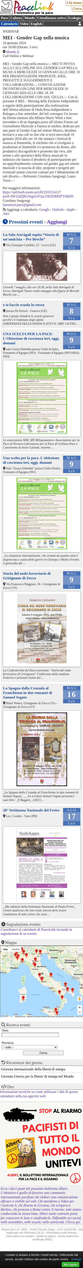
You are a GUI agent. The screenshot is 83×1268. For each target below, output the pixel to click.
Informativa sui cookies (20, 1236)
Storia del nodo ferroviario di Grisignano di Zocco (27, 575)
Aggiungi (57, 222)
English (36, 24)
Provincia (8, 1043)
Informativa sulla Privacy (62, 1232)
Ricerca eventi (18, 1025)
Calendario (9, 24)
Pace (4, 18)
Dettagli (76, 1259)
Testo (5, 1030)
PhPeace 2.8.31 (34, 1232)
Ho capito (70, 1264)
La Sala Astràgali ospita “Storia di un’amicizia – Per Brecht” (31, 236)
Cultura (16, 18)
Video (24, 24)
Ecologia (74, 18)
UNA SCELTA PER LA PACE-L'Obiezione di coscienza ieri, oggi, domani (31, 338)
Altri (6, 213)
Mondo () (12, 52)
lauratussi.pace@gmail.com (22, 205)
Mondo (29, 18)
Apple (70, 209)
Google (44, 209)
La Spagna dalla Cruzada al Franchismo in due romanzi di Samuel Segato (27, 692)
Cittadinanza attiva (51, 18)
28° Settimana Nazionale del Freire (31, 810)
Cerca (77, 8)
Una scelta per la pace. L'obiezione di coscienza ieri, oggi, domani (31, 460)
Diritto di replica (46, 1236)
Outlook (57, 209)
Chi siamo (74, 3)
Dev (10, 1086)
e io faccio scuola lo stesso (23, 305)
